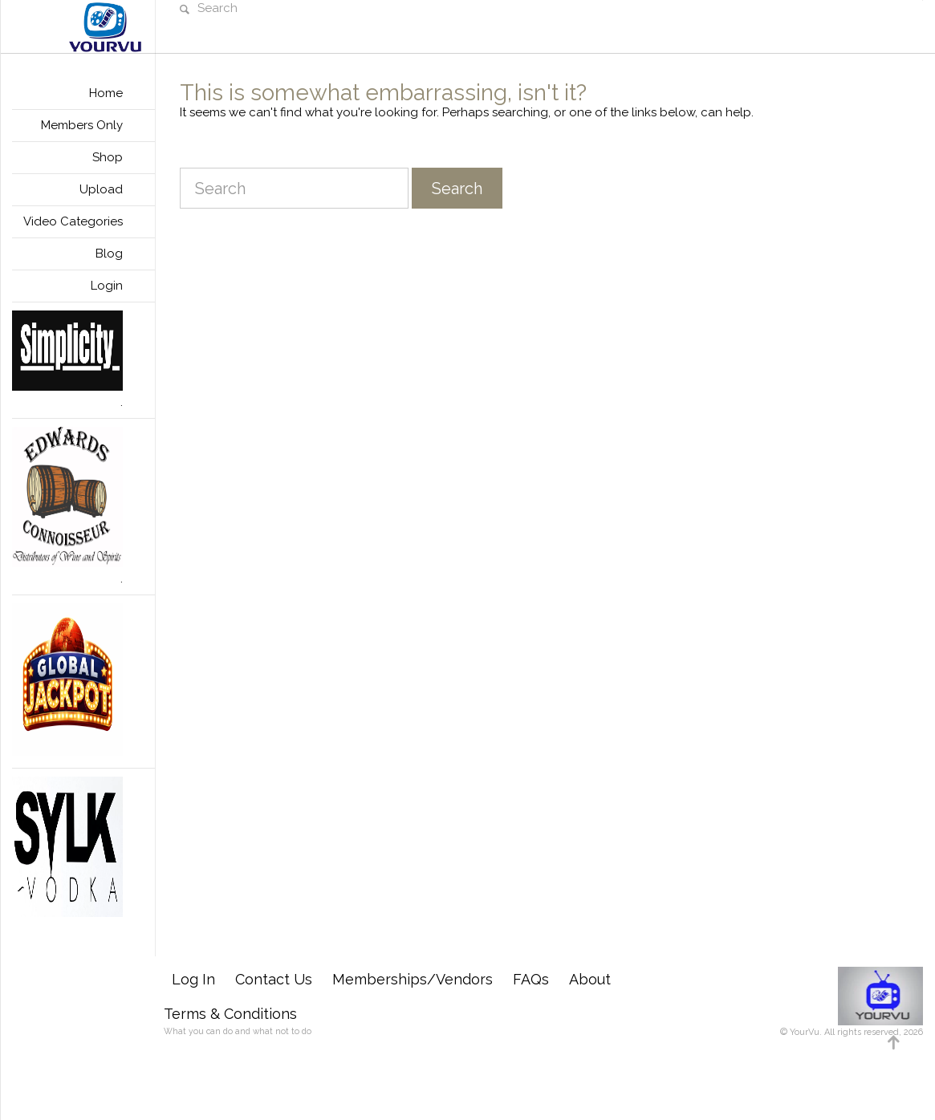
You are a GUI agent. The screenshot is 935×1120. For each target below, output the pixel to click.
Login (107, 285)
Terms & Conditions (230, 1013)
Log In (193, 979)
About (590, 979)
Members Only (82, 125)
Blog (109, 253)
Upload (101, 189)
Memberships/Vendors (412, 979)
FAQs (531, 979)
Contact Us (273, 979)
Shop (107, 157)
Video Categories (73, 221)
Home (106, 93)
